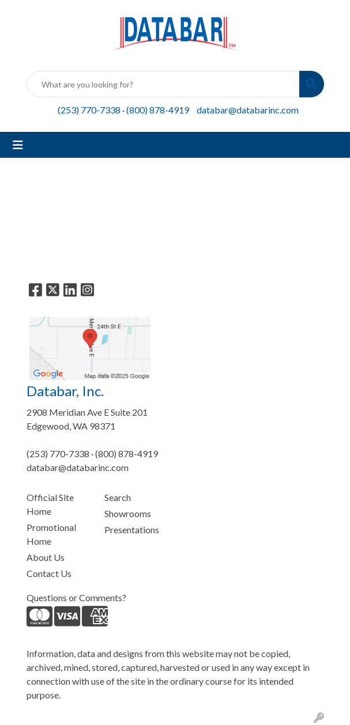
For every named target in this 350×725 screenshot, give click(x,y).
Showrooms (127, 513)
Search (117, 497)
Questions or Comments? (76, 597)
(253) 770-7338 (89, 109)
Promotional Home (51, 534)
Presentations (131, 529)
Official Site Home (50, 504)
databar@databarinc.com (248, 109)
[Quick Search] (163, 84)
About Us (46, 557)
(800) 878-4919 (157, 109)
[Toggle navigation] (18, 144)
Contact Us (49, 573)
